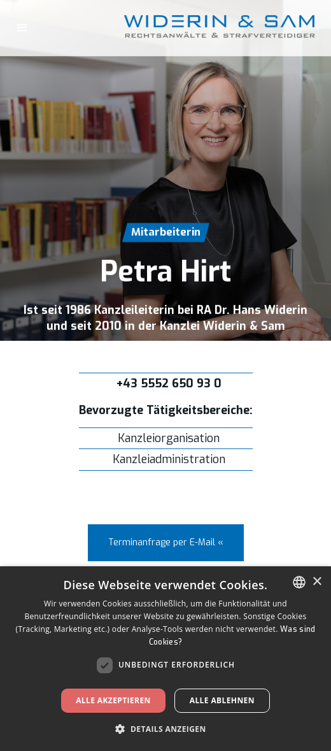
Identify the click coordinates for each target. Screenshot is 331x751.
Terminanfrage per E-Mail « (165, 543)
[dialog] (165, 658)
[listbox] (299, 582)
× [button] (316, 582)
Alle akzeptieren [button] (113, 700)
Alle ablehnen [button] (222, 700)
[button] (22, 28)
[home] (267, 28)
